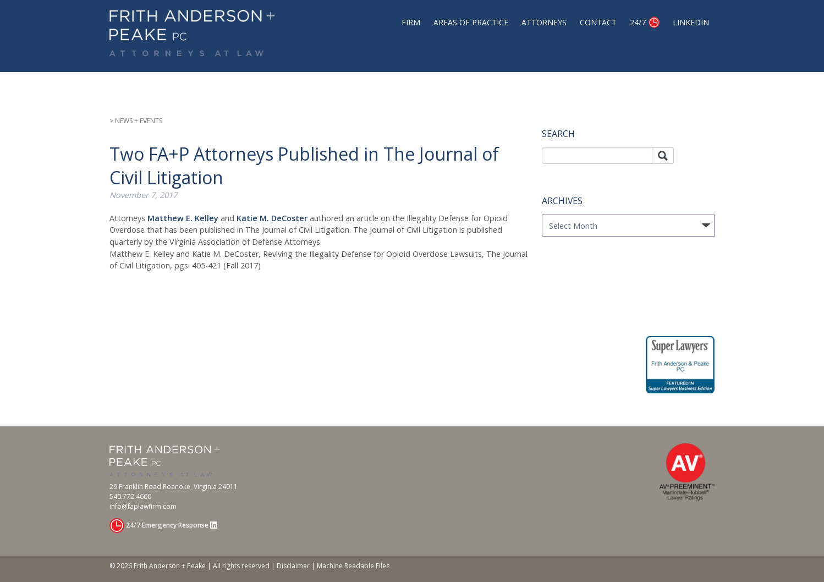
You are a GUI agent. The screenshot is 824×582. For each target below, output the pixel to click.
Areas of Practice (470, 22)
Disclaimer (293, 565)
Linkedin (691, 22)
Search (662, 156)
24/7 (638, 22)
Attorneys (544, 22)
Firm (411, 22)
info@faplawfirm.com (143, 506)
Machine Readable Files (353, 565)
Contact (598, 22)
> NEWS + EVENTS (135, 120)
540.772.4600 (130, 496)
